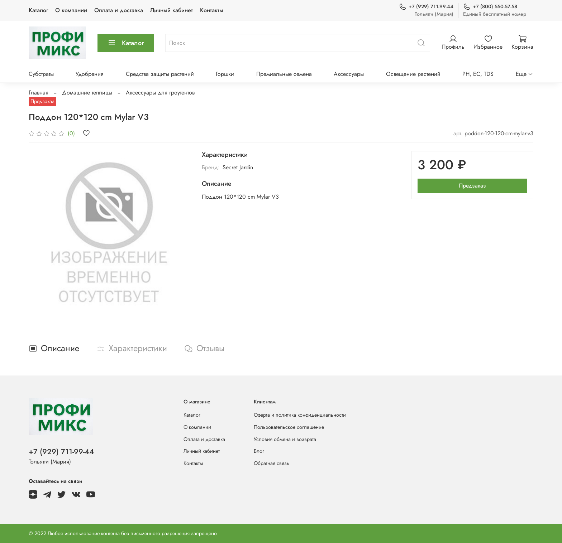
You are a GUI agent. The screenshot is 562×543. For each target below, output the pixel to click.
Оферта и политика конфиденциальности (300, 414)
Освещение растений (413, 74)
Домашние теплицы (87, 92)
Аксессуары (349, 74)
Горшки (225, 74)
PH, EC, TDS (478, 74)
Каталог (38, 10)
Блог (259, 451)
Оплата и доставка (118, 10)
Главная (38, 92)
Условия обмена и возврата (285, 439)
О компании (71, 10)
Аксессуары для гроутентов (160, 92)
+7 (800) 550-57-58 (490, 6)
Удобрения (90, 74)
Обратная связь (271, 463)
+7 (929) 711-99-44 (426, 6)
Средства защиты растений (160, 74)
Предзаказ (472, 185)
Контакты (211, 10)
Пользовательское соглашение (289, 427)
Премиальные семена (284, 74)
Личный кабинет (171, 10)
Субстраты (41, 74)
